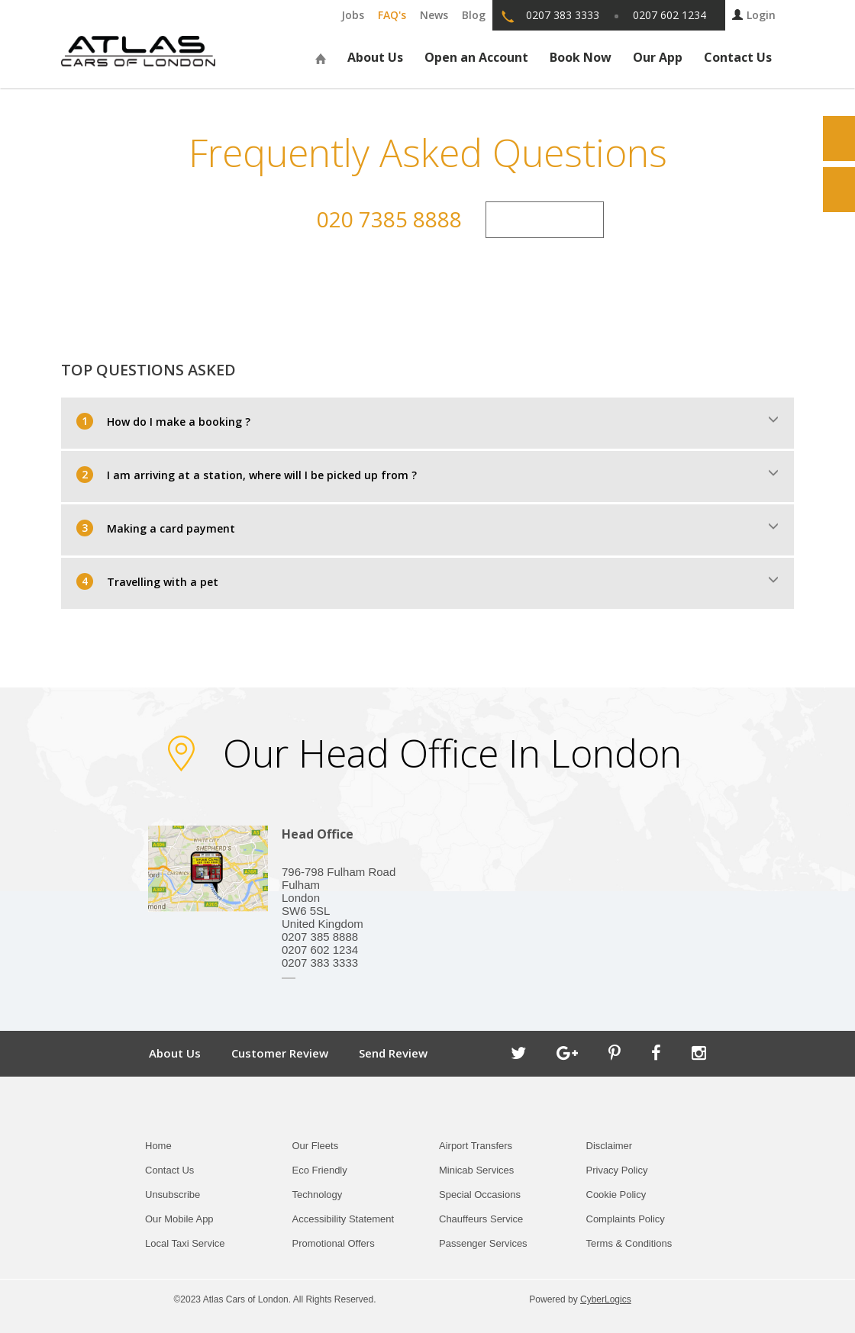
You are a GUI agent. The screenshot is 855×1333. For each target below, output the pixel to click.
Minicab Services (476, 1170)
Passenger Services (483, 1243)
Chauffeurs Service (481, 1219)
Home (158, 1145)
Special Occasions (480, 1194)
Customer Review (279, 1053)
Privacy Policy (617, 1170)
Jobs (352, 15)
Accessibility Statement (343, 1219)
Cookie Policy (616, 1194)
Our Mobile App (179, 1219)
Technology (317, 1194)
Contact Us (738, 57)
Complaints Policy (625, 1219)
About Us (375, 57)
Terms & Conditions (629, 1243)
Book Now (580, 57)
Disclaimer (609, 1145)
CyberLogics (605, 1299)
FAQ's (392, 15)
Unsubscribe (172, 1194)
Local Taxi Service (185, 1243)
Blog (474, 15)
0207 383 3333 (562, 15)
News (434, 15)
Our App (657, 57)
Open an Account (476, 57)
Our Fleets (315, 1145)
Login (754, 15)
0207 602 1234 (669, 15)
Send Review (393, 1053)
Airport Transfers (475, 1145)
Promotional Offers (333, 1243)
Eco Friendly (319, 1170)
